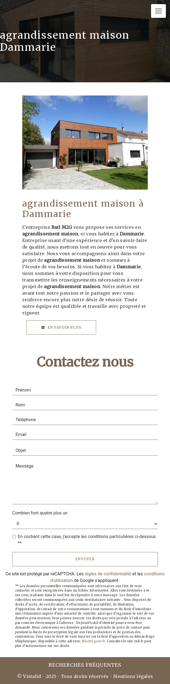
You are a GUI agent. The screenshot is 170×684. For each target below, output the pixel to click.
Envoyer (85, 559)
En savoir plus (61, 327)
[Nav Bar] (158, 11)
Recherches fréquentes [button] (85, 665)
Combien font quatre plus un (40, 513)
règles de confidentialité (108, 573)
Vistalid (32, 676)
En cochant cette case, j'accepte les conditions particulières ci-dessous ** (87, 540)
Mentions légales (132, 676)
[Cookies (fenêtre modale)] (1, 680)
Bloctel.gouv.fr (93, 641)
